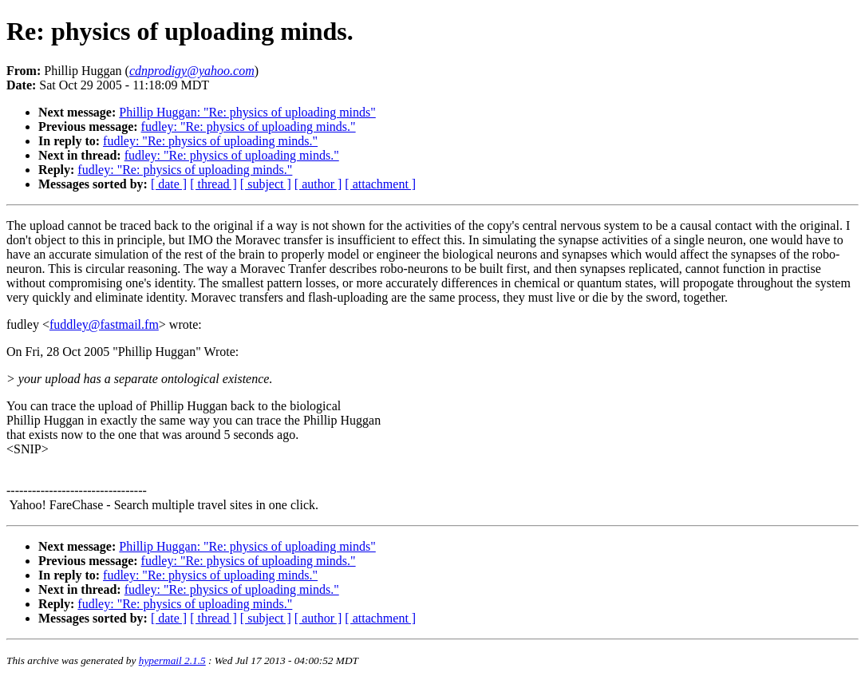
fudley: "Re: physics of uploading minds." (248, 126)
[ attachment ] (380, 184)
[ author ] (318, 184)
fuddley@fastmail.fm (104, 324)
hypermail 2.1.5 (172, 660)
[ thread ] (213, 184)
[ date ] (169, 184)
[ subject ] (265, 184)
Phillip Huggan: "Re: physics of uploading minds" (247, 112)
